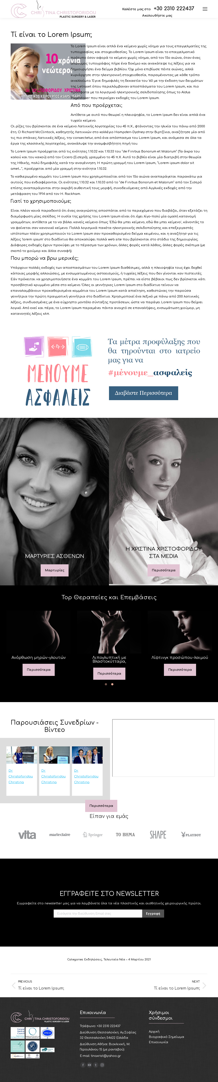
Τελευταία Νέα (114, 959)
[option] (38, 643)
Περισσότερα (163, 570)
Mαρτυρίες (54, 570)
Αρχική (154, 1031)
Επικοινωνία (158, 1042)
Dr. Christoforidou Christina (21, 776)
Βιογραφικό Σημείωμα (166, 1037)
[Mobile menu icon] (205, 9)
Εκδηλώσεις (93, 959)
